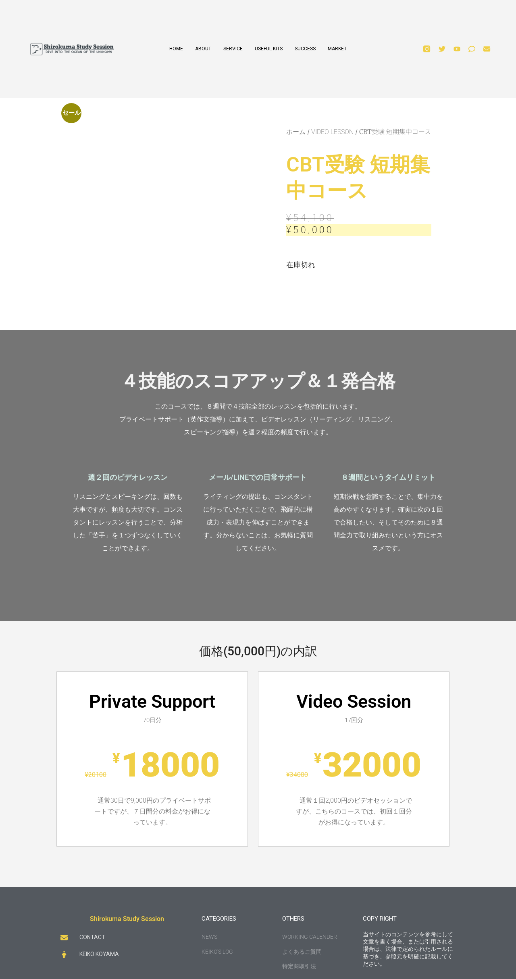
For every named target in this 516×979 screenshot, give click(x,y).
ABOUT (203, 49)
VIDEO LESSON (332, 132)
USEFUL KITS (269, 49)
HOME (176, 49)
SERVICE (233, 49)
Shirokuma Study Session (127, 919)
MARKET (337, 49)
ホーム (296, 132)
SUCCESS (305, 49)
